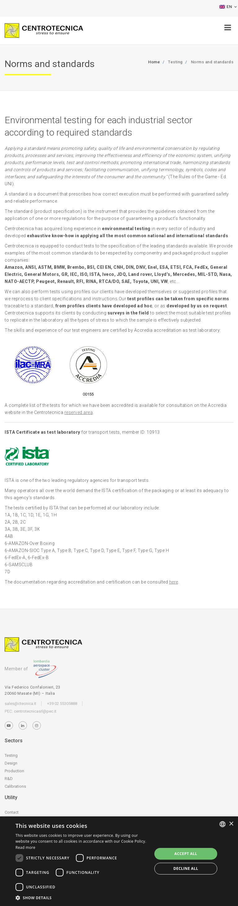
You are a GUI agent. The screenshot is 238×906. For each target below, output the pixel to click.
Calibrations (15, 786)
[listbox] (222, 824)
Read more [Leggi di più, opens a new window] (25, 847)
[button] (81, 897)
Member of (31, 668)
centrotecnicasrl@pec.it (35, 711)
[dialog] (119, 861)
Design (11, 763)
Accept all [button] (185, 853)
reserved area (78, 412)
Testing (11, 755)
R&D (9, 778)
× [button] (231, 824)
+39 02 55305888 (62, 703)
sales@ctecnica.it (20, 703)
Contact (12, 812)
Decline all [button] (186, 868)
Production (14, 771)
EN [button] (225, 6)
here (173, 581)
